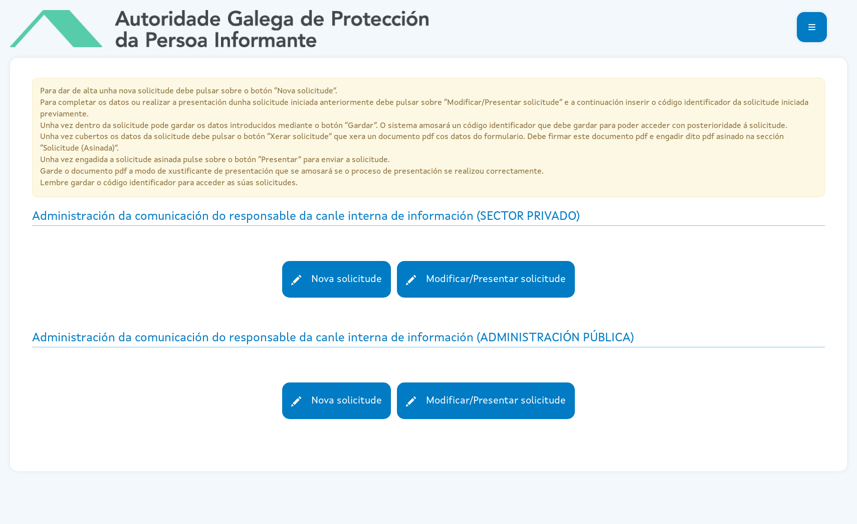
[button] (812, 27)
